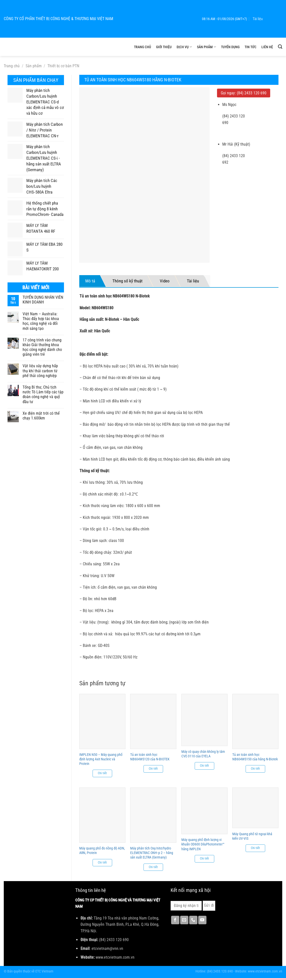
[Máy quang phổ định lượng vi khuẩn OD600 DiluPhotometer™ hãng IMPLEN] (204, 811)
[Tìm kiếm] (280, 47)
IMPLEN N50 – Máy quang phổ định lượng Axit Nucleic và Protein (100, 759)
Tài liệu (258, 19)
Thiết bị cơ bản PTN (63, 66)
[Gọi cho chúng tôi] (193, 920)
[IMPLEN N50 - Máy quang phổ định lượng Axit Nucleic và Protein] (102, 721)
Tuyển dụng (230, 47)
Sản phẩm (206, 46)
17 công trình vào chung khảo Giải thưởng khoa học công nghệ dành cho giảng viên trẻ (42, 347)
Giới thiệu (164, 47)
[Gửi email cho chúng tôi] (184, 920)
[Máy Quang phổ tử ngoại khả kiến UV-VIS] (255, 808)
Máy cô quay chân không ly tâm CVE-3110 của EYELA (203, 754)
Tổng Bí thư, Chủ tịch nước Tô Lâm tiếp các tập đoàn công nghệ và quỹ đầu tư (43, 394)
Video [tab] (165, 280)
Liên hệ (267, 47)
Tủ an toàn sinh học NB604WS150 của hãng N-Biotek (255, 757)
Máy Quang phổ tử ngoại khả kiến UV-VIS (252, 836)
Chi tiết (102, 773)
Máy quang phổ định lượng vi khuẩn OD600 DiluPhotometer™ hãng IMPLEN (203, 844)
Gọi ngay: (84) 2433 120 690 (243, 93)
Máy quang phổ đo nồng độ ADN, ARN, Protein (102, 850)
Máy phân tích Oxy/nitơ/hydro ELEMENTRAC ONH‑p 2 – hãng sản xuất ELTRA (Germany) (151, 852)
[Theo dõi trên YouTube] (202, 920)
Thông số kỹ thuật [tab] (127, 280)
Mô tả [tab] (90, 280)
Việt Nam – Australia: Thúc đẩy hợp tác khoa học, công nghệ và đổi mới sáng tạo (41, 321)
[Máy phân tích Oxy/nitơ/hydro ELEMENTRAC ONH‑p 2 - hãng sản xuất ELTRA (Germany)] (153, 815)
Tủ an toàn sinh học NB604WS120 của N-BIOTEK (150, 757)
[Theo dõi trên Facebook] (175, 920)
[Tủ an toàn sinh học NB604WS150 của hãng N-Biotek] (255, 721)
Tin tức (250, 47)
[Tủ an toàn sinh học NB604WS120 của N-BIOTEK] (153, 721)
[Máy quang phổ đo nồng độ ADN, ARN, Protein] (102, 815)
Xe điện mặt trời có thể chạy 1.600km (41, 415)
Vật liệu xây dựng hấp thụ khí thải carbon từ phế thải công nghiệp (40, 370)
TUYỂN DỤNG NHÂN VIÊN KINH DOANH (43, 299)
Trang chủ (142, 47)
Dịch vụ (184, 46)
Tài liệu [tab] (193, 280)
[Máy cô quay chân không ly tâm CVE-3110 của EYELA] (204, 720)
